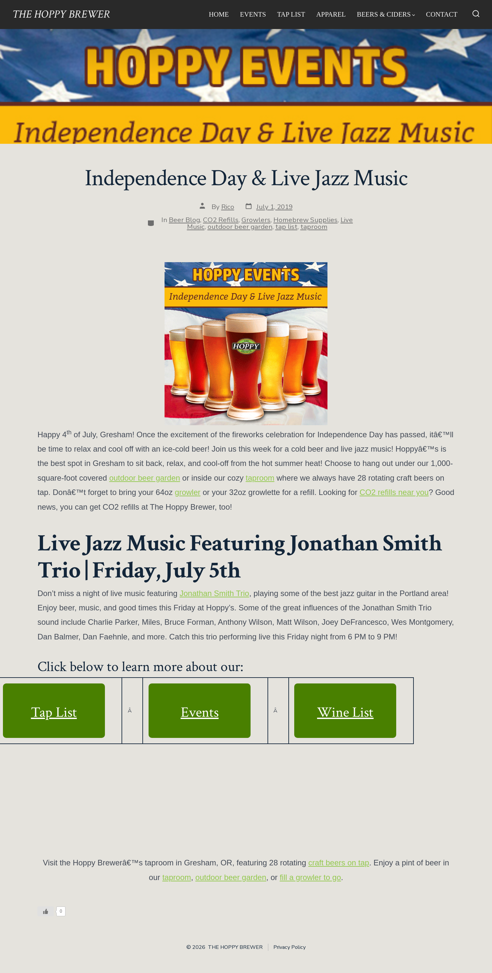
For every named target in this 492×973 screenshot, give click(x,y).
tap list (286, 226)
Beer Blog (184, 219)
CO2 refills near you (394, 492)
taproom (313, 226)
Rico (227, 206)
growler (188, 492)
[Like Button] (45, 911)
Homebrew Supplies (305, 219)
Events (253, 14)
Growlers (255, 219)
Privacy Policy (289, 947)
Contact (442, 14)
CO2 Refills (221, 219)
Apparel (331, 14)
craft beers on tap (338, 862)
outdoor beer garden (240, 226)
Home (219, 14)
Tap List (291, 14)
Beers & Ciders (386, 14)
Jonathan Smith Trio (214, 593)
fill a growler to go (310, 877)
